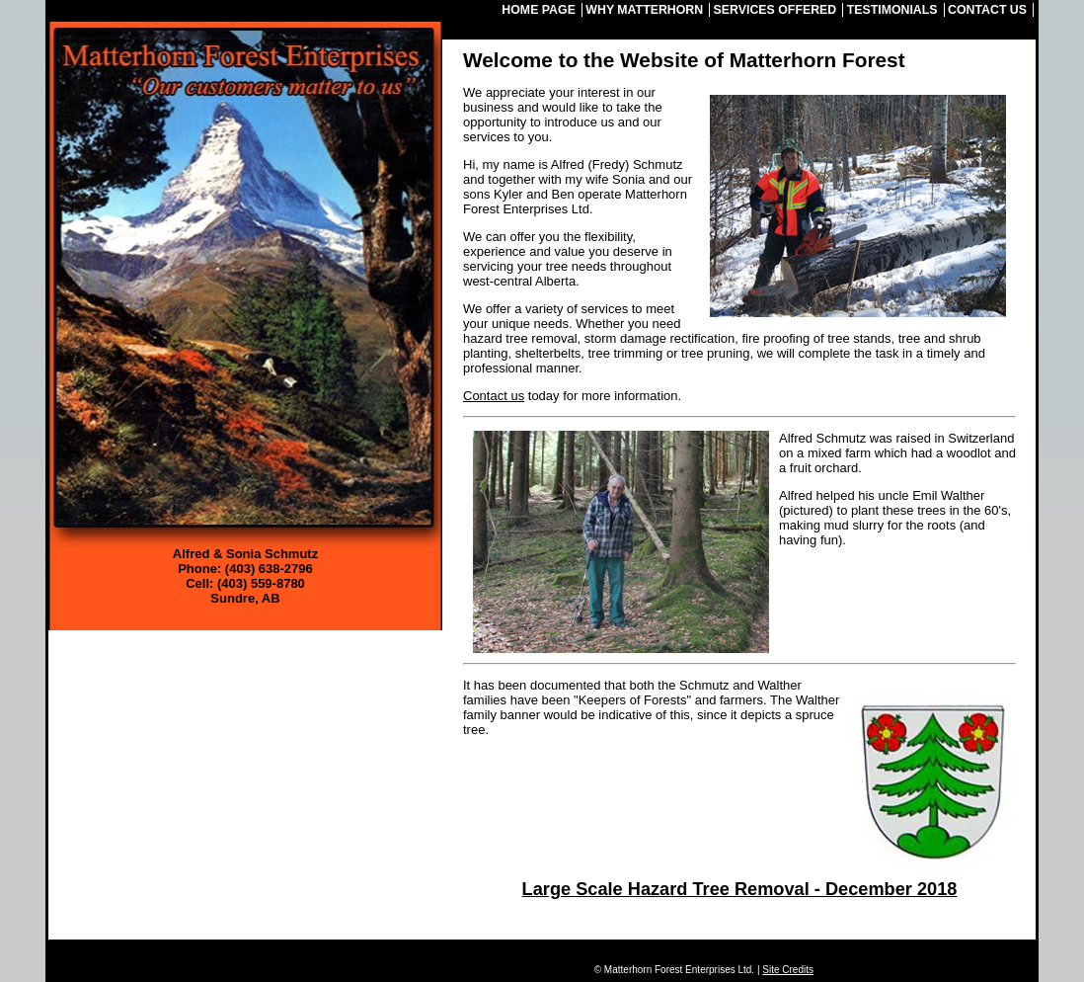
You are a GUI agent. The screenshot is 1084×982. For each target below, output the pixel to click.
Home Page (539, 10)
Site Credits (787, 969)
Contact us (493, 395)
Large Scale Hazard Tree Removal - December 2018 (740, 889)
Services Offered (775, 10)
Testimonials (892, 10)
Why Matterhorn (644, 10)
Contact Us (987, 10)
